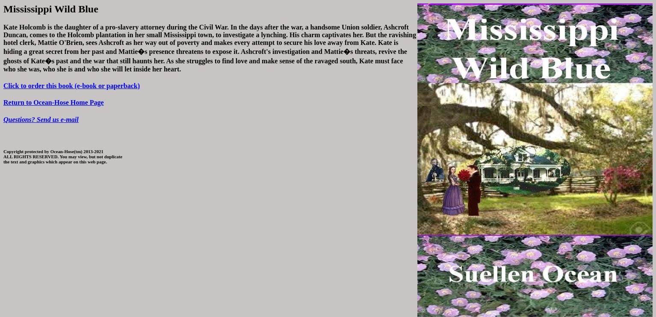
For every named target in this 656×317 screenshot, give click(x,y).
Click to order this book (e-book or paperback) (71, 85)
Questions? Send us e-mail (41, 119)
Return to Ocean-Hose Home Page (53, 102)
